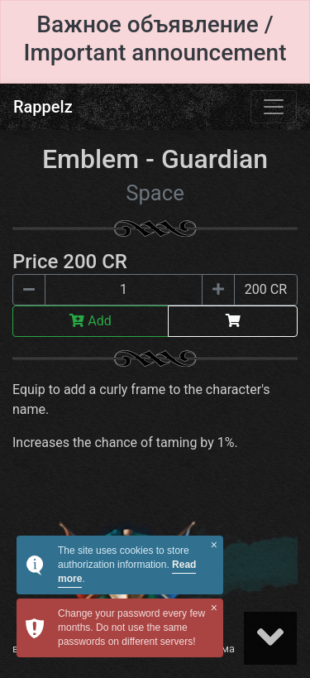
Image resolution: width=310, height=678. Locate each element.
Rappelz (43, 107)
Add (90, 321)
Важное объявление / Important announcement (154, 38)
